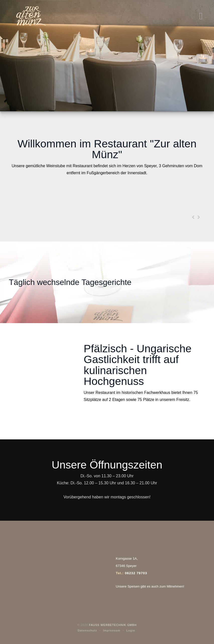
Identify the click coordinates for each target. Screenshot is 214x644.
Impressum (111, 630)
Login (130, 630)
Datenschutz (87, 630)
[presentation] (193, 218)
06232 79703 (136, 573)
